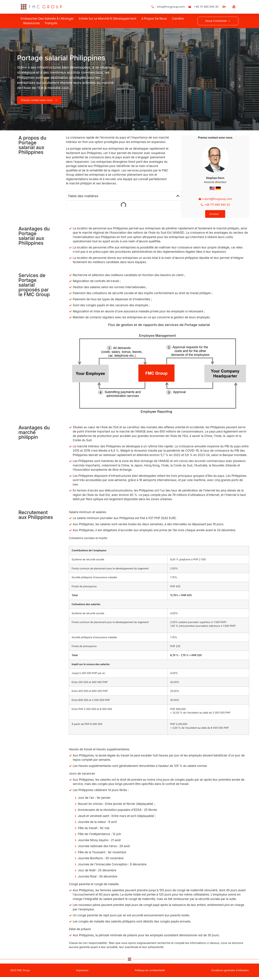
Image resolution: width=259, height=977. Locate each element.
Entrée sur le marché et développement (107, 19)
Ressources (31, 23)
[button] (177, 196)
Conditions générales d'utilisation (230, 970)
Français (51, 23)
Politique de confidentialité (150, 970)
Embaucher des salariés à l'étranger (47, 19)
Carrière (178, 19)
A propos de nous (154, 19)
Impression (82, 970)
